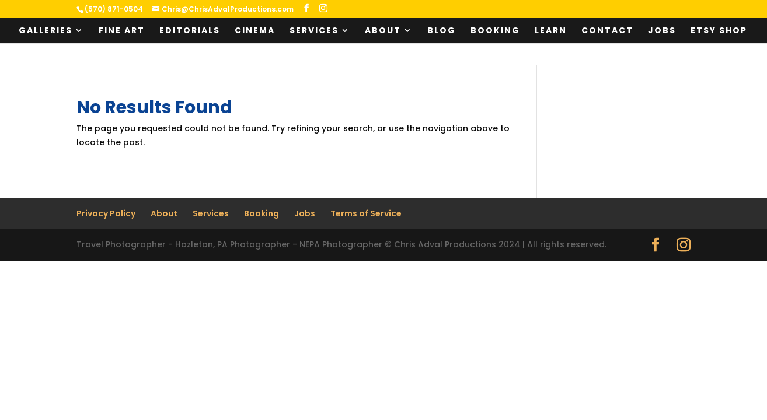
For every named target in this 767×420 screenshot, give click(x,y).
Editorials (189, 31)
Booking (495, 31)
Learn (551, 31)
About (383, 31)
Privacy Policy (105, 213)
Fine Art (122, 31)
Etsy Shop (719, 31)
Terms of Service (366, 213)
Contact (607, 31)
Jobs (662, 31)
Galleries (45, 31)
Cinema (255, 31)
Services (314, 31)
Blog (441, 31)
